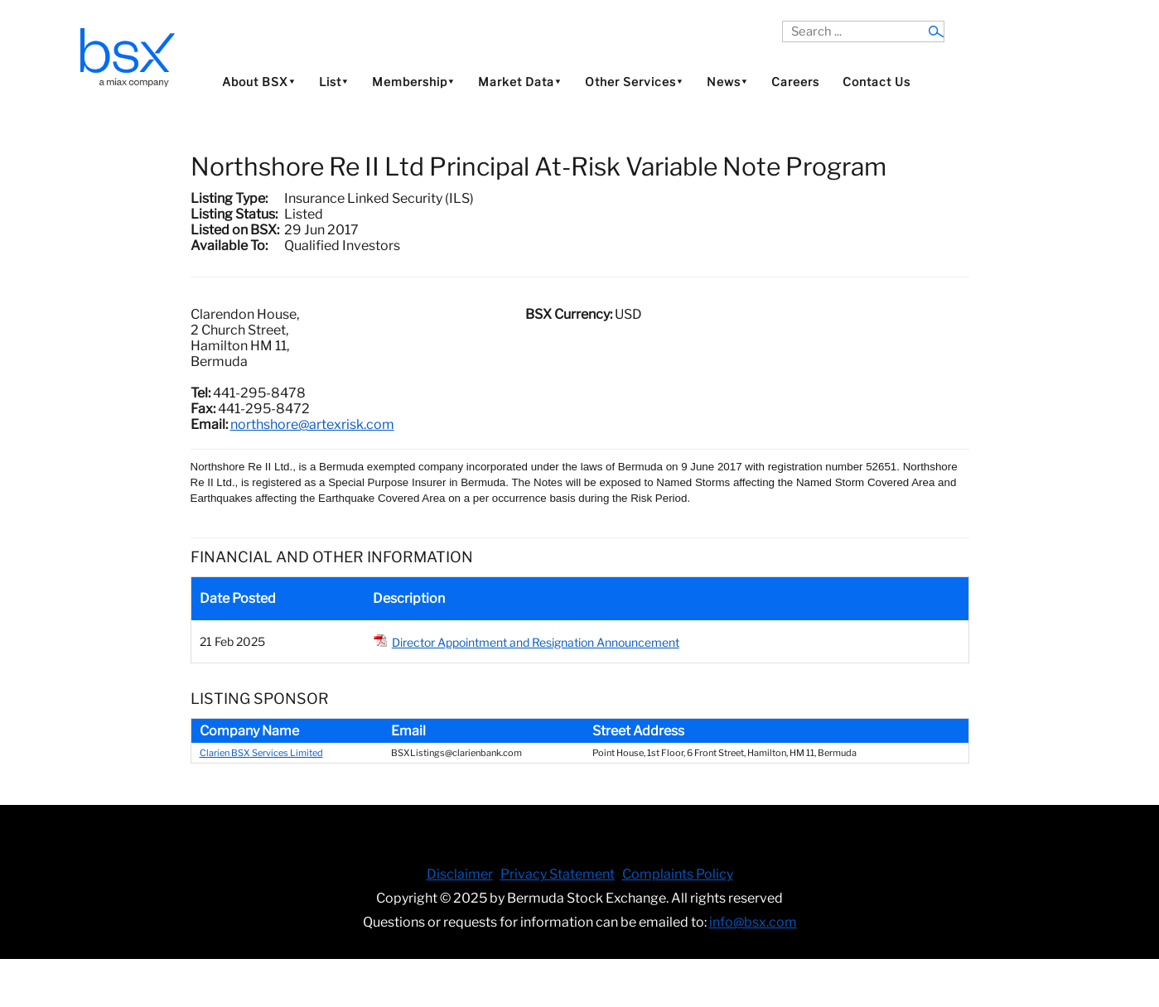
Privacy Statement (557, 874)
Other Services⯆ (634, 82)
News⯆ (727, 82)
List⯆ (334, 82)
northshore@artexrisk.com (312, 424)
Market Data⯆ (520, 82)
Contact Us (876, 82)
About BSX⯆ (259, 82)
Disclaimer (460, 874)
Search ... (782, 21)
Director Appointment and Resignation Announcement (535, 642)
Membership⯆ (413, 82)
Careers (795, 82)
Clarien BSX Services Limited (261, 753)
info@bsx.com (753, 922)
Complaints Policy (677, 874)
